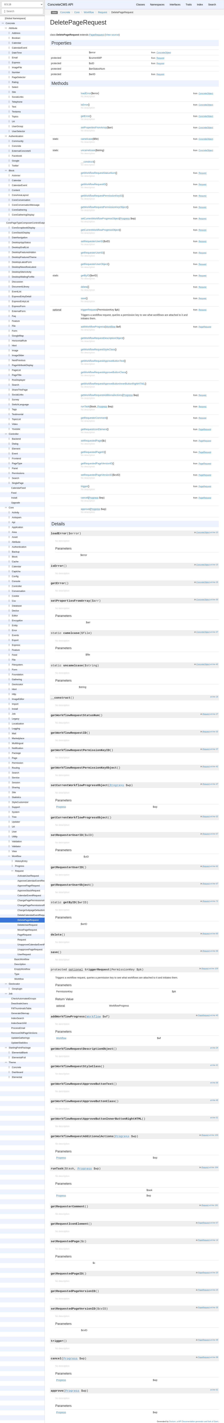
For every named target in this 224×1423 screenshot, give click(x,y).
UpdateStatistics (19, 1042)
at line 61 (214, 1390)
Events (15, 635)
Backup (15, 551)
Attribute (13, 28)
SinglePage (18, 483)
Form (14, 330)
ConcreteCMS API (60, 4)
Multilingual (17, 743)
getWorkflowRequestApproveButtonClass (103, 372)
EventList (16, 291)
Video (15, 424)
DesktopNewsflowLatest (24, 267)
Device (15, 610)
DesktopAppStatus (21, 242)
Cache (15, 561)
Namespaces (157, 4)
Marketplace (18, 738)
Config (15, 576)
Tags (14, 409)
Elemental (17, 1077)
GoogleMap (18, 335)
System (15, 812)
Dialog (15, 443)
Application (17, 527)
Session (16, 782)
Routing (16, 767)
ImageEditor (18, 699)
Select (15, 87)
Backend (16, 439)
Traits (189, 4)
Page (14, 758)
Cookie (15, 596)
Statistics (16, 797)
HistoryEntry (21, 861)
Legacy (15, 718)
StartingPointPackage (20, 1047)
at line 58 (214, 1357)
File (14, 326)
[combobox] (22, 11)
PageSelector (19, 77)
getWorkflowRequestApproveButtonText (102, 360)
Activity (15, 512)
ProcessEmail (18, 1028)
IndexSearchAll (18, 1023)
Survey (15, 399)
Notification (17, 748)
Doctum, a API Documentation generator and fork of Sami (193, 1421)
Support (16, 807)
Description (20, 964)
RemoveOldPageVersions (24, 1033)
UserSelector (18, 131)
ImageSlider (18, 355)
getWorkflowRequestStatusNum (98, 172)
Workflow (16, 856)
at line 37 (214, 632)
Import (15, 704)
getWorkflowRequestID (93, 184)
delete (84, 286)
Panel (15, 468)
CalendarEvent (19, 47)
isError (84, 104)
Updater (16, 821)
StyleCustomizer (20, 802)
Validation (17, 841)
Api (13, 522)
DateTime (17, 52)
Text (14, 106)
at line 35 (214, 1307)
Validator (16, 846)
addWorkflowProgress (93, 326)
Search (15, 384)
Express (16, 62)
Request (19, 871)
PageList (16, 370)
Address (16, 33)
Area (14, 532)
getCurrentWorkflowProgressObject (100, 229)
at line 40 (214, 1015)
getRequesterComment (93, 417)
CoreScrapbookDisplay (23, 227)
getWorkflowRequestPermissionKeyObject (104, 207)
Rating (15, 82)
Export (15, 640)
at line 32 (214, 732)
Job (14, 713)
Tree (14, 817)
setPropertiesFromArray (94, 127)
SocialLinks (17, 97)
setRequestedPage (91, 440)
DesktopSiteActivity (21, 272)
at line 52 (214, 816)
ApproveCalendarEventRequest (34, 880)
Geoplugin (17, 988)
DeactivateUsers (19, 1003)
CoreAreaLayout (20, 195)
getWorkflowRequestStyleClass (98, 349)
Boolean (16, 38)
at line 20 (214, 1272)
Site (14, 92)
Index (200, 4)
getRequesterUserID (92, 252)
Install (14, 497)
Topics (15, 116)
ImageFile (17, 67)
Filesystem (17, 664)
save (83, 298)
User (14, 831)
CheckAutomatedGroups (23, 998)
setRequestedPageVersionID (96, 474)
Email (15, 57)
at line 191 (213, 1205)
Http (14, 694)
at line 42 (214, 664)
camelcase (87, 138)
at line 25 (214, 582)
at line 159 (213, 1135)
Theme (12, 1062)
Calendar (16, 43)
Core (11, 507)
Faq (14, 316)
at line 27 (214, 714)
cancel (84, 497)
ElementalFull (19, 1057)
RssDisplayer (18, 380)
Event (15, 453)
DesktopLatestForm (22, 262)
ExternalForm (19, 311)
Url (13, 121)
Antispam (16, 517)
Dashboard (17, 1072)
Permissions (18, 473)
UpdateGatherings (20, 1038)
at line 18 (214, 697)
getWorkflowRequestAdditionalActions (101, 395)
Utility (15, 836)
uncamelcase (88, 150)
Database (17, 605)
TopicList (16, 419)
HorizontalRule (19, 340)
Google (15, 160)
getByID (85, 275)
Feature (16, 321)
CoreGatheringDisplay (23, 214)
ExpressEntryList (20, 301)
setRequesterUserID (92, 241)
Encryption (17, 620)
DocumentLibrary (20, 286)
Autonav (16, 175)
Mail (14, 733)
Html (14, 345)
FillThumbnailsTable (21, 1008)
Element (16, 448)
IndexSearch (17, 1018)
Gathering (17, 679)
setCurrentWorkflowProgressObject (100, 218)
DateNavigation (19, 237)
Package (16, 753)
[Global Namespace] (15, 18)
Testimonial (17, 414)
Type (16, 974)
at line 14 (214, 1240)
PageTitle (16, 375)
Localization (18, 723)
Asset (15, 537)
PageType (17, 463)
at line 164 (213, 1167)
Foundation (17, 674)
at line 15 (214, 565)
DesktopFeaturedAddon (24, 252)
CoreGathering (19, 209)
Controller (14, 434)
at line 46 (214, 1100)
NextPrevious (18, 360)
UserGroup (17, 126)
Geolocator (17, 684)
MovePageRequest (27, 930)
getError (85, 116)
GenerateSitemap (20, 1013)
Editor (15, 615)
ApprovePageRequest (29, 885)
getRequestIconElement (94, 429)
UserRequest (24, 954)
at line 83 (214, 934)
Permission (17, 763)
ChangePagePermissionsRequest (35, 905)
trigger (84, 486)
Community (17, 141)
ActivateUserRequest (28, 875)
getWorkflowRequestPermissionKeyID (101, 195)
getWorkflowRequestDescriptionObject (102, 338)
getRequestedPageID (92, 452)
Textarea (16, 111)
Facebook (17, 155)
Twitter (15, 165)
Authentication (16, 136)
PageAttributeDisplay (22, 365)
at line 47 (214, 784)
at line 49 (214, 1340)
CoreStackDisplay (21, 232)
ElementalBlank (20, 1052)
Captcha (16, 571)
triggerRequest (89, 309)
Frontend (16, 458)
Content (16, 190)
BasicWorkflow (21, 959)
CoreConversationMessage (26, 205)
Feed (13, 493)
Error (14, 630)
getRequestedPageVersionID (97, 463)
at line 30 (214, 599)
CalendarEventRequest (29, 895)
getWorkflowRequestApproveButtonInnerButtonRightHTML (113, 383)
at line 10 (214, 532)
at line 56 (214, 1083)
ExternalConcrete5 (21, 151)
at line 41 (214, 1065)
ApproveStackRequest (29, 890)
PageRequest (24, 934)
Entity (15, 625)
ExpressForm (18, 306)
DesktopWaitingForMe (23, 276)
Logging (16, 728)
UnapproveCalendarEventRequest (35, 944)
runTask (85, 406)
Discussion (17, 281)
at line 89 (214, 951)
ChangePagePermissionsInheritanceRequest (40, 900)
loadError (86, 93)
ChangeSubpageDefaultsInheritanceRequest (40, 910)
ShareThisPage (20, 389)
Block (11, 170)
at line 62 (214, 866)
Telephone (17, 101)
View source (112, 34)
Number (16, 72)
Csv (14, 601)
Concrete (10, 23)
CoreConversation (21, 200)
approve (85, 509)
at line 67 (214, 884)
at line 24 (214, 1048)
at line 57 (214, 834)
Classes (140, 4)
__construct (87, 161)
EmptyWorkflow (22, 969)
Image (15, 350)
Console (16, 581)
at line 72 (214, 901)
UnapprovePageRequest (30, 949)
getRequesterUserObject (94, 264)
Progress (19, 866)
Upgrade (15, 502)
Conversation (18, 591)
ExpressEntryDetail (21, 296)
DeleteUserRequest (27, 925)
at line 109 (213, 968)
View (14, 851)
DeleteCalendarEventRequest (33, 915)
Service (15, 777)
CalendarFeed (18, 488)
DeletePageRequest (28, 920)
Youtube (16, 429)
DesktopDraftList (20, 247)
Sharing (16, 787)
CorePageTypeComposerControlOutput (26, 222)
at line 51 (214, 1117)
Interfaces (175, 4)
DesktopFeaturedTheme (24, 257)
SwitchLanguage (20, 404)
